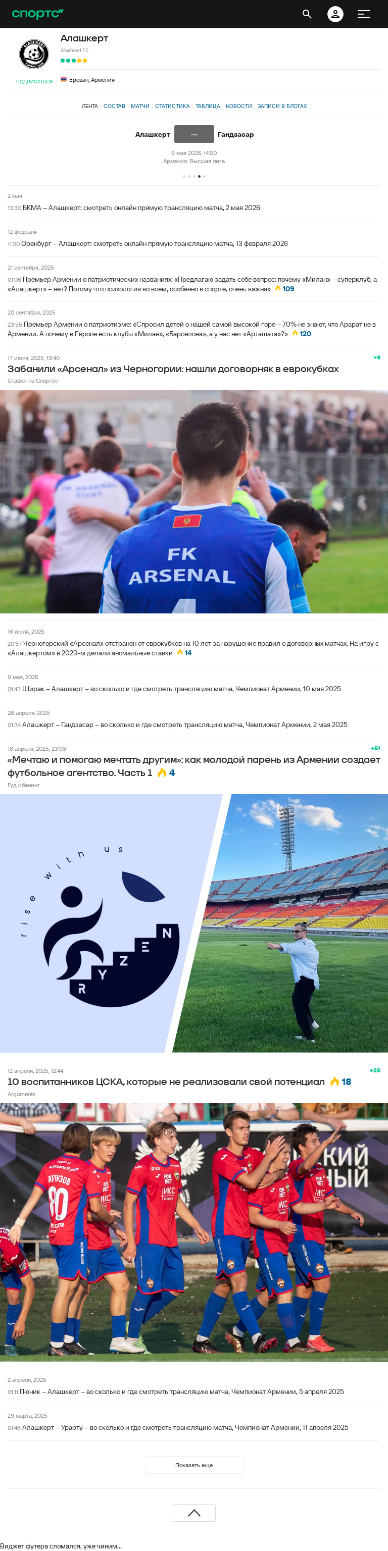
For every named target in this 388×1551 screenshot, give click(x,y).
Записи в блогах (282, 106)
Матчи (140, 106)
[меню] (364, 14)
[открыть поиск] (307, 14)
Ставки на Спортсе (33, 380)
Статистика (172, 106)
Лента (90, 106)
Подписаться (34, 81)
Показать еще (194, 1465)
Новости (239, 106)
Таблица (208, 106)
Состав (114, 106)
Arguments (21, 1094)
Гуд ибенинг (24, 785)
